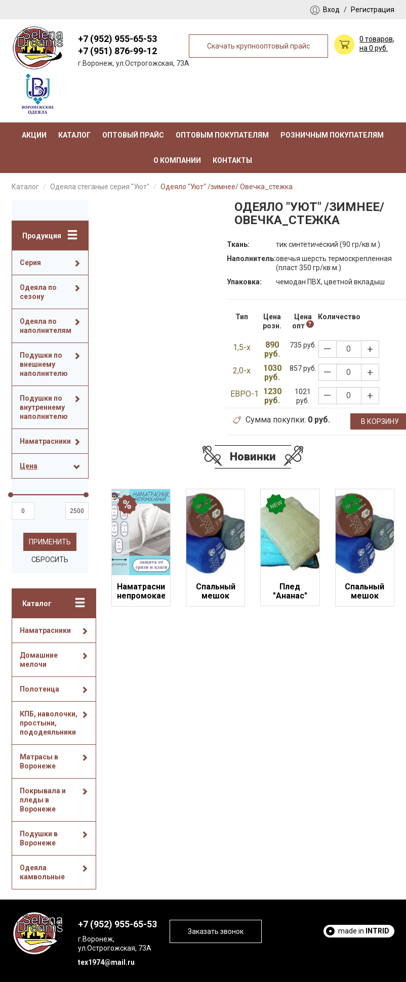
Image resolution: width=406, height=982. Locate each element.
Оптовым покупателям (222, 135)
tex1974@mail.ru (106, 962)
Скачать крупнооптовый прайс (258, 46)
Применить (50, 542)
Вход (331, 10)
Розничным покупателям (332, 135)
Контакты (232, 160)
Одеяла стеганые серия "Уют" (99, 187)
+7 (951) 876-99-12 (117, 51)
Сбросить (49, 560)
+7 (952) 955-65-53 (117, 38)
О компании (177, 160)
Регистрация (372, 10)
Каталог (74, 135)
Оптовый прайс (133, 135)
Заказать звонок (215, 931)
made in (363, 931)
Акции (34, 135)
